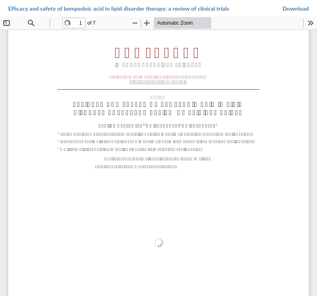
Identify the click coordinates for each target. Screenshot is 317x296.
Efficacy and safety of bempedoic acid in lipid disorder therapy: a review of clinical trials (118, 8)
